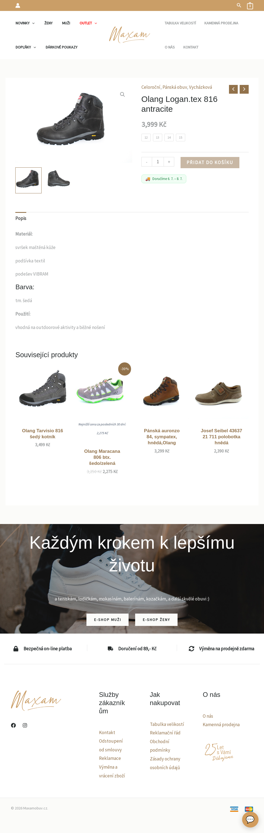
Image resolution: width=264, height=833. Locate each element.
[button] (239, 5)
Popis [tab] (20, 218)
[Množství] (158, 162)
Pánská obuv (175, 87)
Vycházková (200, 87)
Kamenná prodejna (221, 725)
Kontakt (107, 732)
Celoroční (150, 87)
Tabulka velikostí (167, 724)
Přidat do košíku (210, 162)
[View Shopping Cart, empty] (250, 5)
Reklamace (110, 758)
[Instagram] (24, 725)
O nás (208, 716)
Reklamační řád (165, 733)
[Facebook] (13, 725)
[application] (31, 23)
